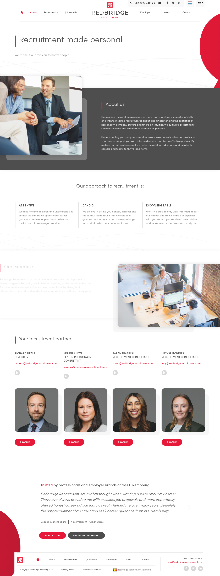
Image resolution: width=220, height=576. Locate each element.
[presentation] (31, 507)
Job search (71, 12)
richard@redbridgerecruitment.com (36, 363)
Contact (187, 12)
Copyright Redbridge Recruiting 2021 (36, 570)
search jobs (53, 535)
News (167, 12)
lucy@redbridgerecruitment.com (181, 363)
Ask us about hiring (86, 535)
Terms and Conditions (91, 570)
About (33, 12)
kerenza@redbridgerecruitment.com (85, 367)
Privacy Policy (67, 570)
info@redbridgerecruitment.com (185, 562)
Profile (25, 442)
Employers (146, 12)
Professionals (51, 12)
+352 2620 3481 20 (193, 558)
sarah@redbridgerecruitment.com (133, 363)
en (199, 3)
